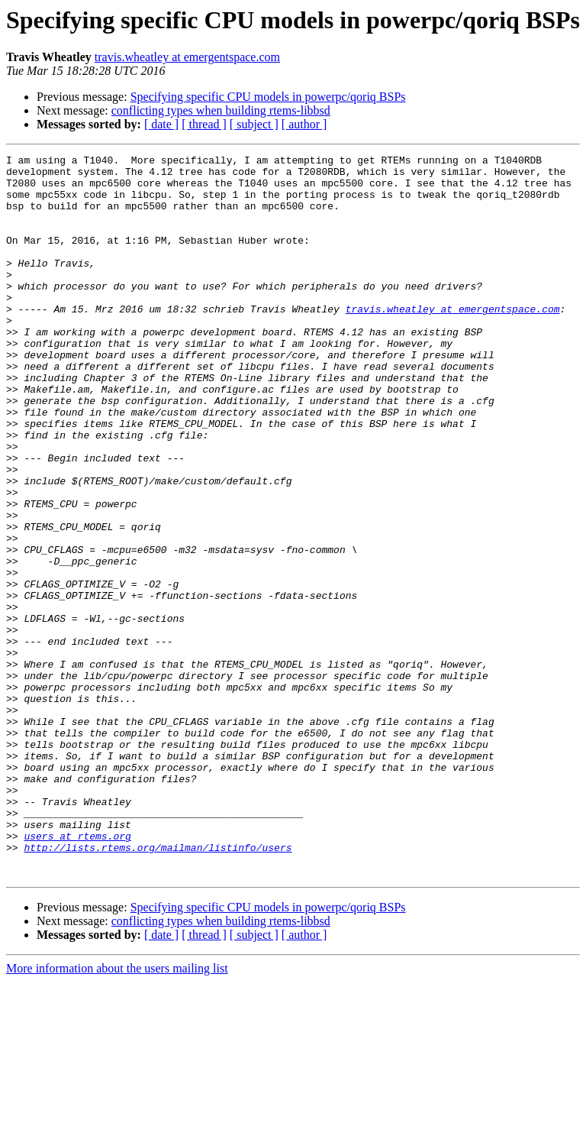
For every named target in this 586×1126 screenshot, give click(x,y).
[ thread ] (204, 124)
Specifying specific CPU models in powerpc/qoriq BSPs (268, 96)
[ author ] (304, 124)
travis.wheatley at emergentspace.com (187, 56)
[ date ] (161, 124)
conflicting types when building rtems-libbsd (220, 110)
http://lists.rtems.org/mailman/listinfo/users (157, 987)
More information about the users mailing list (117, 1112)
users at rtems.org (77, 973)
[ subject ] (254, 124)
